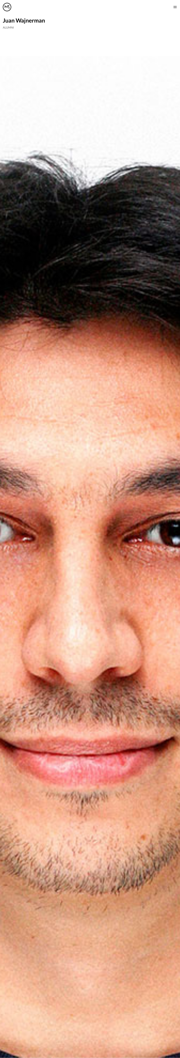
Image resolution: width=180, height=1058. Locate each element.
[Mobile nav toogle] (175, 7)
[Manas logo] (7, 7)
